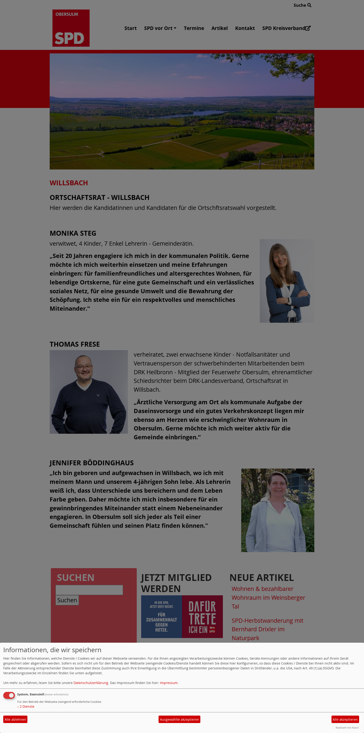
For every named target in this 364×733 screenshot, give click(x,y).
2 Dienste (25, 706)
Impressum (169, 683)
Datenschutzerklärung (91, 683)
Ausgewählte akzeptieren (179, 719)
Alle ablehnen (15, 719)
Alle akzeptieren (345, 719)
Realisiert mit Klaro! (347, 727)
